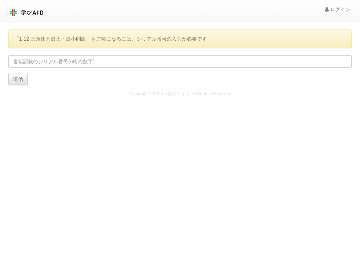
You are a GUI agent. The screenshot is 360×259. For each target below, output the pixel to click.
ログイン (337, 9)
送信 (18, 79)
